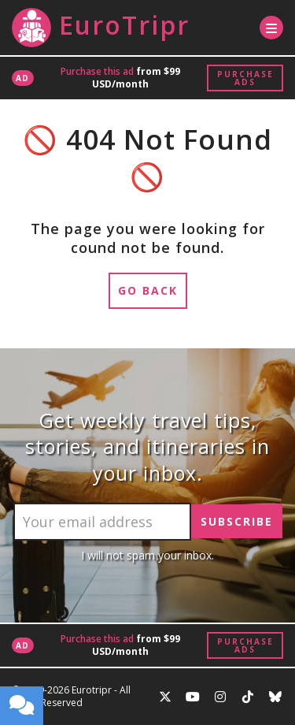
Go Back (148, 290)
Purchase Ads (245, 78)
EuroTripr (101, 27)
